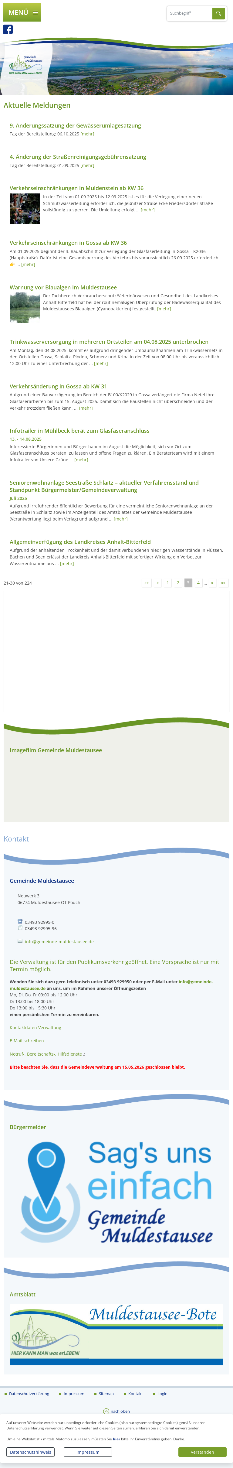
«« (146, 583)
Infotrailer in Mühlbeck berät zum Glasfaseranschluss (80, 430)
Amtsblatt (22, 1294)
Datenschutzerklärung (28, 1393)
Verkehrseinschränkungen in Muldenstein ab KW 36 (77, 188)
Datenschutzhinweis (30, 1452)
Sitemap (106, 1393)
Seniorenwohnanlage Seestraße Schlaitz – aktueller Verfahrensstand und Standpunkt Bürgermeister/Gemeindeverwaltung (104, 486)
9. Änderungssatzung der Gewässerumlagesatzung (75, 125)
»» (223, 583)
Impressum (88, 1452)
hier (116, 1439)
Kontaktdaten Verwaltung (35, 1027)
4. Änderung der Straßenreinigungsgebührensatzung (78, 156)
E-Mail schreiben (27, 1040)
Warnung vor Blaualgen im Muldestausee (63, 287)
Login (162, 1393)
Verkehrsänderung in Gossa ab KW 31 (58, 386)
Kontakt (135, 1393)
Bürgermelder (28, 1127)
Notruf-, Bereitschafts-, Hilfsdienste (46, 1054)
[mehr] (87, 134)
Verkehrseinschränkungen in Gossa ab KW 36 (68, 242)
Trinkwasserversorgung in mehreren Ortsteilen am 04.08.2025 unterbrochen (109, 341)
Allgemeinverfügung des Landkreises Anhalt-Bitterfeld (80, 541)
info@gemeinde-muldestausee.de (59, 941)
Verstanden (202, 1452)
